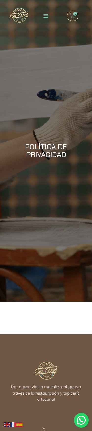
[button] (46, 16)
